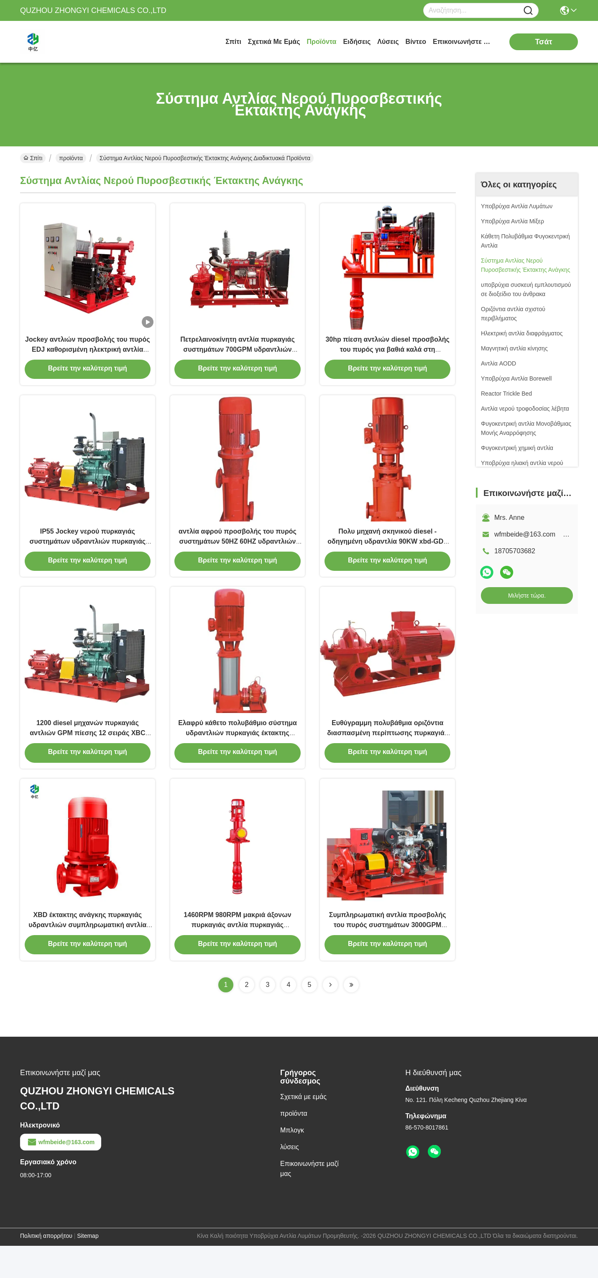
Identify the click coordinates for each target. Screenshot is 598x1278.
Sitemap (87, 1268)
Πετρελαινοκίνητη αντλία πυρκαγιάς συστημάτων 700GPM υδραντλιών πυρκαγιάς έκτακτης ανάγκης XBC (237, 356)
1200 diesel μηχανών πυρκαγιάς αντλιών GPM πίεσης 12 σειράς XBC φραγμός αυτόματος (87, 755)
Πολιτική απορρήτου (46, 1268)
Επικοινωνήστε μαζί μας (464, 41)
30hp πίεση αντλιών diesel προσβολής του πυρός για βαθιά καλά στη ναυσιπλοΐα (387, 356)
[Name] (528, 10)
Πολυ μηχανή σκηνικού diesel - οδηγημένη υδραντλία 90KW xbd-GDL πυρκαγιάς (387, 556)
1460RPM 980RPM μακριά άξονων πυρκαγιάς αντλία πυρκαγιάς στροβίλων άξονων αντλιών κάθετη (237, 955)
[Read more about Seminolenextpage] (330, 1017)
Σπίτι (233, 41)
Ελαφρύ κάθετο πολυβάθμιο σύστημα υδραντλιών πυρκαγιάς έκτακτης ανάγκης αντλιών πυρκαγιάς (237, 755)
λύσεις (388, 41)
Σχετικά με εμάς (274, 41)
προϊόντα (322, 41)
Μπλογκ (292, 1162)
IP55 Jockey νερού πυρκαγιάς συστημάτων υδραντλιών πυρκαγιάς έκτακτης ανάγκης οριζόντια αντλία (88, 556)
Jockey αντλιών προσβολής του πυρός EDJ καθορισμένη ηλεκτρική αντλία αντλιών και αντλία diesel (87, 356)
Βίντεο (416, 41)
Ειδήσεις (357, 41)
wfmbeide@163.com (61, 1174)
